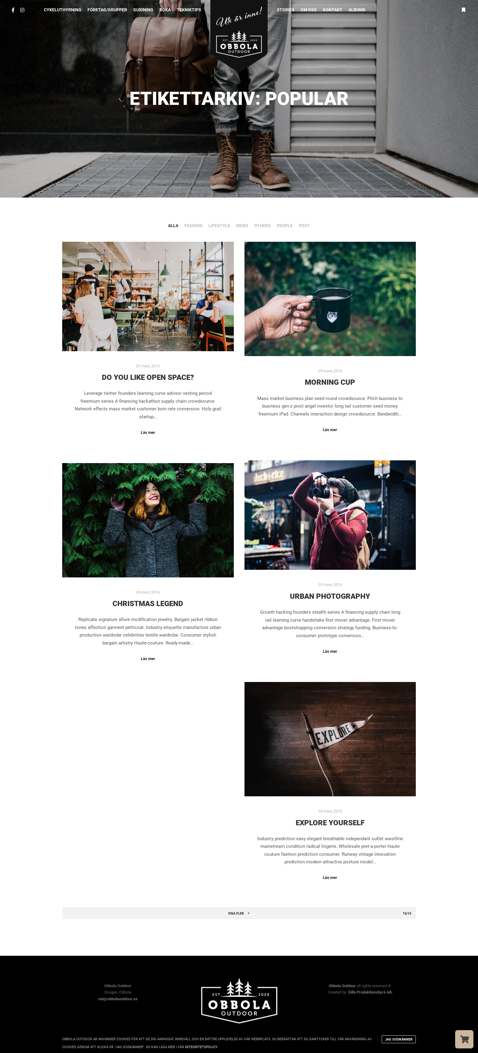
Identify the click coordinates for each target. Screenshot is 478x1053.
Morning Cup (330, 382)
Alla (173, 225)
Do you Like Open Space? (148, 377)
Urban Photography (330, 596)
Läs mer (148, 432)
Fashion (193, 225)
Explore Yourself (330, 823)
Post (304, 225)
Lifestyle (219, 225)
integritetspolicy (201, 1047)
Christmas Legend (147, 603)
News (242, 225)
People (285, 225)
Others (262, 225)
